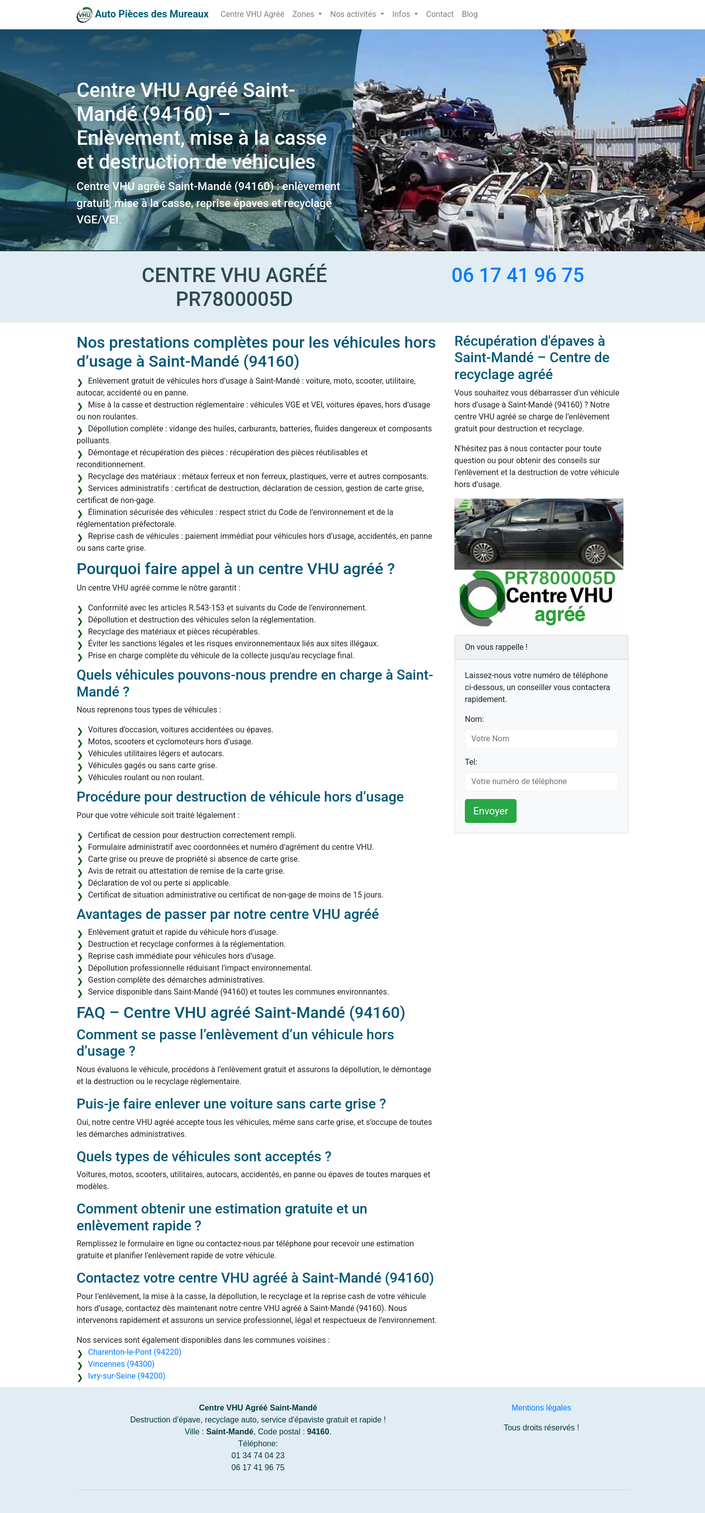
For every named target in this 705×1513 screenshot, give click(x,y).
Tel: (471, 762)
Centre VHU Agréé (252, 14)
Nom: (474, 719)
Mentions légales (541, 1408)
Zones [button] (304, 14)
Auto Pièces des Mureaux (152, 14)
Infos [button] (402, 14)
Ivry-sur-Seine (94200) (127, 1376)
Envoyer (490, 811)
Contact (440, 14)
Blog (470, 14)
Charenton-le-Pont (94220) (134, 1352)
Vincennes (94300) (121, 1364)
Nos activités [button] (354, 14)
